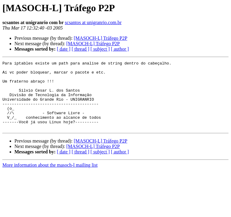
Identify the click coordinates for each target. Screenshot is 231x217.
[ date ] (63, 49)
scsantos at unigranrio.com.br (93, 22)
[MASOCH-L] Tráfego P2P (100, 38)
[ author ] (120, 49)
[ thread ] (80, 49)
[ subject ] (100, 49)
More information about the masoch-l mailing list (49, 178)
